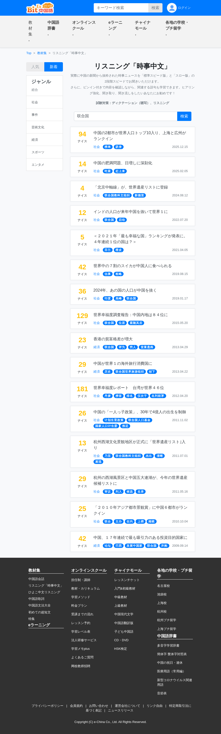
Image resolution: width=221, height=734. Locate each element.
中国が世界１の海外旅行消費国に (122, 363)
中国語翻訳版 (123, 623)
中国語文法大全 (39, 605)
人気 (35, 67)
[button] (32, 31)
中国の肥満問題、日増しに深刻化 (122, 163)
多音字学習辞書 (168, 645)
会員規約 (76, 706)
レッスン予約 (80, 623)
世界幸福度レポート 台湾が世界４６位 (128, 388)
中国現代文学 (123, 614)
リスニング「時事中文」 (45, 585)
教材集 (42, 53)
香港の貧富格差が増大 (113, 339)
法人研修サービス (84, 640)
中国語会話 (36, 579)
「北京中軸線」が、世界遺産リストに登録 (130, 187)
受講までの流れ (82, 614)
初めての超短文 (39, 612)
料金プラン (79, 605)
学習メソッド (80, 597)
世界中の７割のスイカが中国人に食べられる (132, 266)
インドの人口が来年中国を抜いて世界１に (130, 212)
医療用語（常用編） (171, 671)
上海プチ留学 (166, 629)
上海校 (162, 603)
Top (29, 53)
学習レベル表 (80, 631)
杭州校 (162, 611)
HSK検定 (120, 649)
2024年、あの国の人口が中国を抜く (125, 290)
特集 (31, 619)
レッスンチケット (127, 580)
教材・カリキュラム (85, 588)
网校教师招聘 (80, 666)
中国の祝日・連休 (170, 662)
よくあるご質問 (82, 657)
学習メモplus (80, 649)
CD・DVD (121, 640)
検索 (155, 8)
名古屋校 (163, 586)
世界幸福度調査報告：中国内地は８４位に (130, 315)
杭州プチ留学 (166, 620)
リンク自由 (155, 706)
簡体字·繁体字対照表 (172, 654)
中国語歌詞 (36, 599)
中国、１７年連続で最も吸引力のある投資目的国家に (140, 537)
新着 (54, 67)
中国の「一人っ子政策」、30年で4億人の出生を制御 (139, 412)
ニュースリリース (120, 710)
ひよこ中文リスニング (44, 592)
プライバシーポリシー (47, 706)
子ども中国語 (123, 631)
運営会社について (127, 706)
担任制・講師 (80, 580)
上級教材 (120, 605)
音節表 (162, 693)
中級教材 (120, 597)
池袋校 (162, 594)
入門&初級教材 (125, 588)
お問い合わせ (98, 706)
